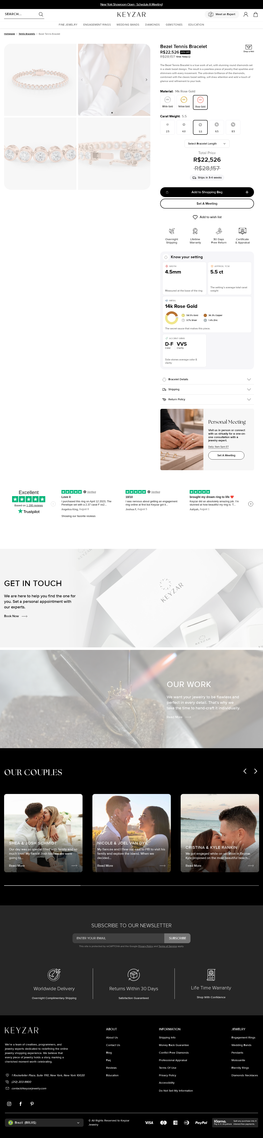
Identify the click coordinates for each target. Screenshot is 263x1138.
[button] (68, 24)
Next (145, 80)
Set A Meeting (207, 204)
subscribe (177, 938)
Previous (82, 80)
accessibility (167, 1082)
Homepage (9, 34)
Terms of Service (168, 946)
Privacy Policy (145, 946)
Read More (179, 717)
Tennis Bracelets (27, 34)
